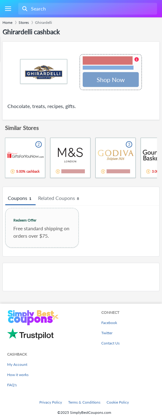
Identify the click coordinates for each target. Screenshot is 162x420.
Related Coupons (59, 198)
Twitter (106, 333)
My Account (17, 364)
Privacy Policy (50, 402)
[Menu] (7, 8)
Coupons (20, 198)
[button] (111, 63)
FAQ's (12, 385)
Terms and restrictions (108, 68)
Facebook (109, 322)
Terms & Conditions (84, 402)
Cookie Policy (118, 402)
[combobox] (87, 8)
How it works (17, 374)
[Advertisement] (81, 277)
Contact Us (110, 343)
